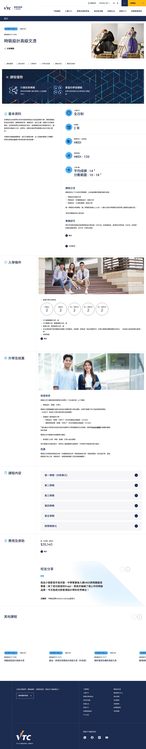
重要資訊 (90, 3)
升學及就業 (44, 61)
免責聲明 (116, 697)
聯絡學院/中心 (118, 690)
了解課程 (56, 9)
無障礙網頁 (117, 704)
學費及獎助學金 (83, 9)
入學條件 (32, 61)
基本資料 (20, 61)
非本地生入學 (103, 2)
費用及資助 (69, 61)
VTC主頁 (86, 712)
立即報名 (135, 3)
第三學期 (49, 492)
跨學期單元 (51, 523)
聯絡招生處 (117, 686)
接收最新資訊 (26, 694)
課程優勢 (8, 61)
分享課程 (9, 46)
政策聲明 (116, 701)
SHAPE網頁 (96, 425)
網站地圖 (116, 694)
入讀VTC (68, 9)
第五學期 (49, 513)
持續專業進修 (136, 9)
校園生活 (111, 9)
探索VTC (123, 9)
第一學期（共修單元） (57, 472)
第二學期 (49, 482)
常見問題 (116, 708)
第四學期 (49, 503)
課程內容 (57, 61)
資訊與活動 (98, 9)
